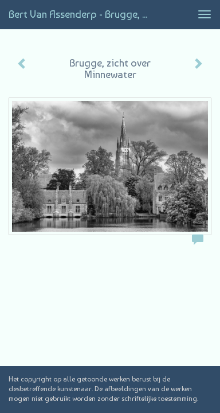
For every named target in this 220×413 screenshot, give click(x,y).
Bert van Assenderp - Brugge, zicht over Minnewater (84, 14)
